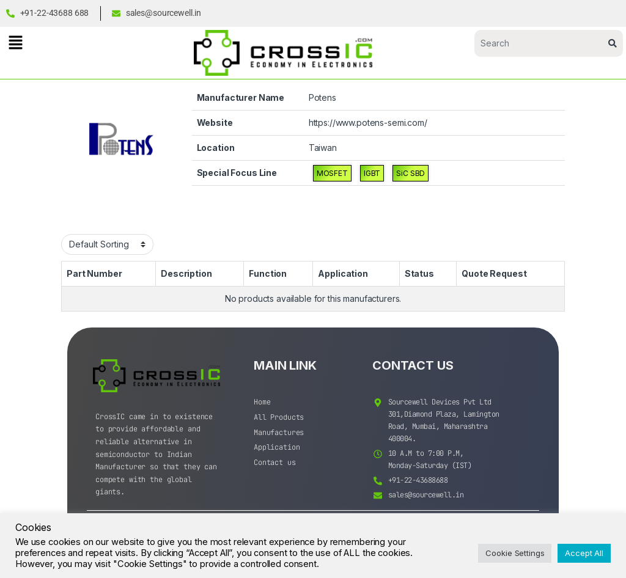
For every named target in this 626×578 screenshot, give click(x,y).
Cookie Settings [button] (514, 553)
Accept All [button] (584, 553)
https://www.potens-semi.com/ (368, 122)
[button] (15, 42)
